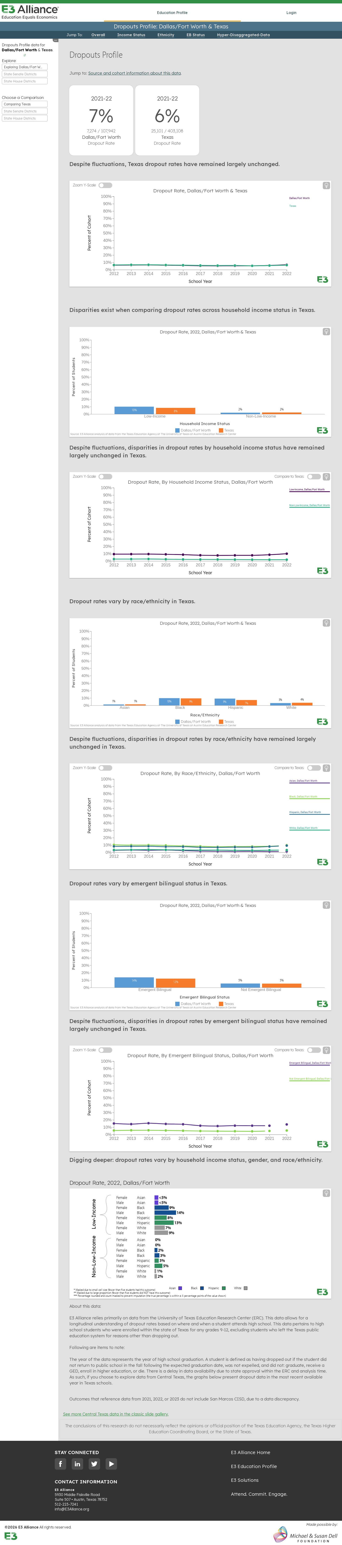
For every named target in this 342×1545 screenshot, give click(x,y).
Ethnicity (166, 35)
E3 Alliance (65, 1490)
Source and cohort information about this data (134, 73)
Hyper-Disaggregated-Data (243, 35)
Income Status (131, 35)
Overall (98, 35)
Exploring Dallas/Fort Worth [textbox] (25, 67)
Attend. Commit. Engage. (259, 1494)
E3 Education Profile (254, 1466)
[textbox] (24, 74)
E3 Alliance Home (250, 1452)
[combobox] (25, 67)
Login (291, 12)
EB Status (196, 35)
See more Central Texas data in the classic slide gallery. (116, 1414)
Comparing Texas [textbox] (17, 104)
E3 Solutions (245, 1480)
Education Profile (172, 12)
